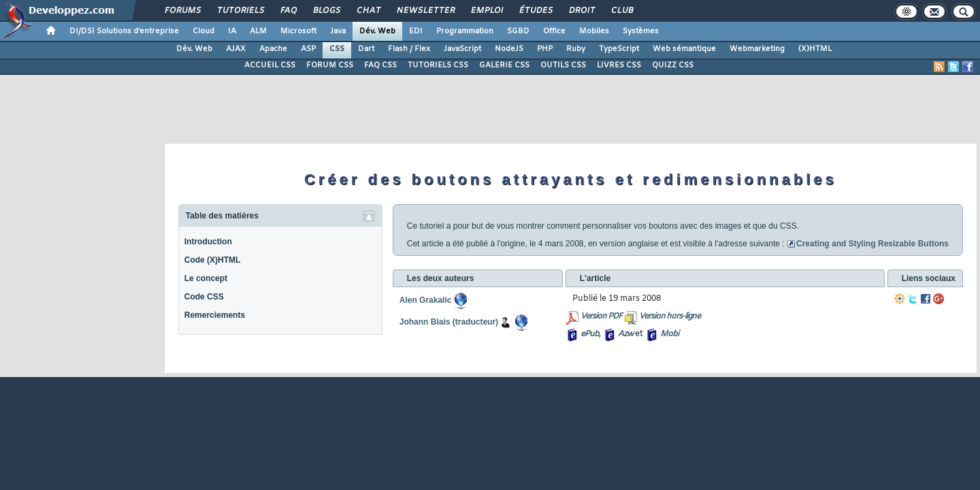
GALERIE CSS (504, 65)
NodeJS (509, 49)
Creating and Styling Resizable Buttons (872, 243)
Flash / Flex (409, 49)
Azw (625, 334)
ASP (308, 49)
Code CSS (204, 296)
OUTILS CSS (563, 65)
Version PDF (601, 316)
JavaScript (462, 49)
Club (621, 10)
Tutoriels (240, 10)
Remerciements (214, 315)
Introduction (208, 241)
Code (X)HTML (212, 260)
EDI (416, 31)
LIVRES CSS (619, 65)
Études (535, 10)
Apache (273, 49)
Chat (368, 10)
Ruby (575, 49)
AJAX (236, 49)
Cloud (203, 31)
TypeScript (619, 49)
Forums (182, 10)
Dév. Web (377, 31)
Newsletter (425, 10)
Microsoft (298, 31)
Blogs (326, 10)
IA (232, 31)
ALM (258, 31)
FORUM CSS (329, 65)
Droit (581, 10)
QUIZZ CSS (672, 65)
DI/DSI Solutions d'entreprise (124, 31)
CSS (336, 49)
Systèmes (641, 31)
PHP (545, 49)
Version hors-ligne (669, 316)
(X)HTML (815, 49)
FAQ (287, 10)
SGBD (518, 31)
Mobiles (594, 31)
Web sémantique (684, 49)
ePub (590, 334)
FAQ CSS (380, 65)
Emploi (486, 10)
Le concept (205, 278)
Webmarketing (757, 49)
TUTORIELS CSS (438, 65)
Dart (366, 49)
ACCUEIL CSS (269, 65)
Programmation (464, 31)
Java (338, 31)
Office (554, 31)
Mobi (669, 334)
